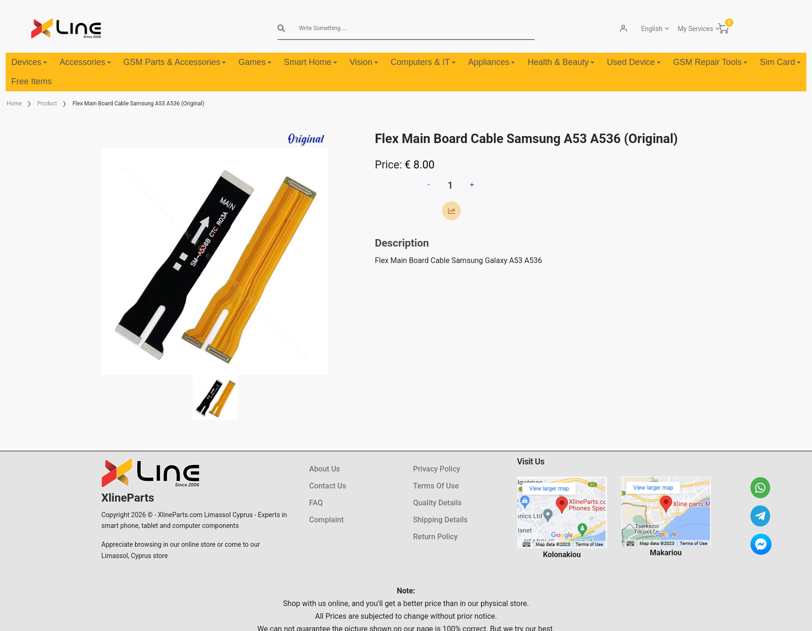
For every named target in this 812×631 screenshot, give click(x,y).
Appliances (491, 62)
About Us (324, 468)
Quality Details (437, 502)
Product (47, 103)
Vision (363, 62)
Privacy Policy (436, 468)
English (651, 28)
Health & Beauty (561, 62)
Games (254, 62)
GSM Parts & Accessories (174, 62)
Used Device (634, 62)
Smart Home (310, 62)
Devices (29, 62)
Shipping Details (440, 519)
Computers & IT (423, 62)
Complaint (326, 519)
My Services (695, 28)
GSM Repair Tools (710, 62)
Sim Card (780, 62)
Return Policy (435, 536)
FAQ (316, 502)
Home (14, 103)
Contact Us (328, 485)
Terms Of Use (436, 485)
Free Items (31, 81)
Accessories (85, 62)
